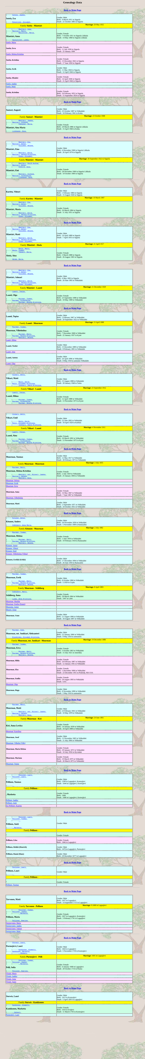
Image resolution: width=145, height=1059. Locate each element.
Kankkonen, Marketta (21, 989)
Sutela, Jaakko (19, 15)
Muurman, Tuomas (26, 314)
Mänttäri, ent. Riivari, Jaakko (32, 498)
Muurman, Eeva (12, 511)
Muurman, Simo (18, 659)
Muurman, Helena (12, 505)
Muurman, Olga (12, 715)
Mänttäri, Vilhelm (20, 125)
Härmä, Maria (18, 272)
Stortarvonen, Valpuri (14, 966)
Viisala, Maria (11, 1013)
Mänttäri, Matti (19, 32)
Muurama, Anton (12, 636)
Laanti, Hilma (11, 358)
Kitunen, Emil (11, 578)
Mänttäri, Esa (25, 146)
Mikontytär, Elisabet (21, 23)
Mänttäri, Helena (26, 355)
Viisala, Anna (11, 1019)
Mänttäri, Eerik (26, 157)
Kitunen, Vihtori (12, 575)
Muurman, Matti (25, 351)
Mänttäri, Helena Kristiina (24, 159)
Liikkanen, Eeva (19, 134)
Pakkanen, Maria (26, 127)
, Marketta (17, 863)
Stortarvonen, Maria (13, 960)
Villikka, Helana (26, 150)
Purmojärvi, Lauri (12, 1055)
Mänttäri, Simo (25, 30)
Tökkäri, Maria (25, 265)
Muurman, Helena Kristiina (30, 319)
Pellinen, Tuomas (20, 853)
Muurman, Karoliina (13, 764)
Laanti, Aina (10, 370)
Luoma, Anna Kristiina (22, 628)
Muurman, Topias (12, 796)
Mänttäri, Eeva (25, 503)
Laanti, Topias (19, 307)
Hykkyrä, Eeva (25, 173)
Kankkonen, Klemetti (28, 987)
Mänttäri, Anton (19, 148)
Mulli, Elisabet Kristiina (24, 402)
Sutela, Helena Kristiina (15, 56)
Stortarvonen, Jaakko (14, 963)
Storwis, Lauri (19, 980)
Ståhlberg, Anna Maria (22, 550)
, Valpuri (23, 992)
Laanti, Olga (10, 381)
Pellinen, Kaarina (20, 958)
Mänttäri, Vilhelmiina (22, 183)
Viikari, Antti (19, 393)
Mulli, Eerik (24, 400)
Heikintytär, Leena (20, 42)
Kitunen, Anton (19, 543)
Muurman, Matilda (13, 630)
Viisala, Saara (11, 1022)
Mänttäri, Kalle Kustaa (29, 169)
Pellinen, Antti (11, 837)
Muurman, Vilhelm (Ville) (15, 776)
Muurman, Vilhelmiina (21, 316)
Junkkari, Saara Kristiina (30, 404)
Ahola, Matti (24, 261)
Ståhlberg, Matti (20, 620)
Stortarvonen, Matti (13, 969)
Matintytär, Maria (27, 34)
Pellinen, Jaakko (12, 834)
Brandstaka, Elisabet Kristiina (26, 667)
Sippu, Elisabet (26, 162)
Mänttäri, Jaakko (26, 123)
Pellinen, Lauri (26, 808)
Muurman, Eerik (12, 508)
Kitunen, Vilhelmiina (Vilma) (17, 581)
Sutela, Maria (11, 44)
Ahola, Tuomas (18, 263)
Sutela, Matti (11, 89)
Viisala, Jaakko (11, 1016)
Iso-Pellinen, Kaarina (14, 839)
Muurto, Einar (11, 639)
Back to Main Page (72, 10)
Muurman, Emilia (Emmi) (15, 633)
